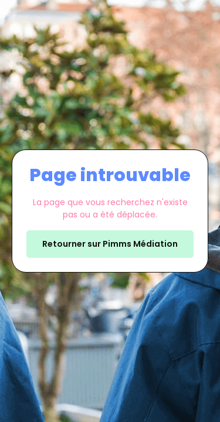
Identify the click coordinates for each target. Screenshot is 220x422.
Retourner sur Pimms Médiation (110, 244)
